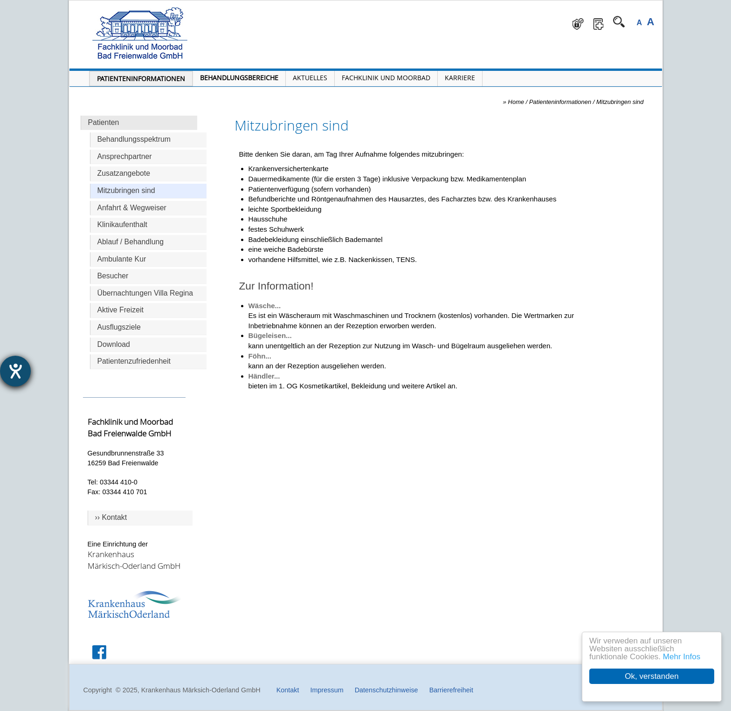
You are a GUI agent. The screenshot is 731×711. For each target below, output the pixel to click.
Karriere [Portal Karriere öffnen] (460, 77)
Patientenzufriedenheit (134, 361)
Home (516, 101)
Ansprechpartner (124, 156)
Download (113, 344)
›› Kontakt (111, 517)
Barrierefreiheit (451, 690)
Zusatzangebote (124, 173)
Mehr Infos (681, 656)
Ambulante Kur (121, 259)
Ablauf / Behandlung (130, 242)
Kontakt (287, 690)
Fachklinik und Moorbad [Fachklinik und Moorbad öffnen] (386, 77)
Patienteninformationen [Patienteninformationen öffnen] (141, 78)
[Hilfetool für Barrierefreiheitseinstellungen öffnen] (15, 371)
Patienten (103, 122)
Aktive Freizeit (120, 310)
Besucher (113, 276)
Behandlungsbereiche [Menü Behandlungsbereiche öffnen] (239, 77)
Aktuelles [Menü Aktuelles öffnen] (310, 77)
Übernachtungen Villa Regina (145, 293)
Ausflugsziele (119, 327)
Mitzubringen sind (126, 190)
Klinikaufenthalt (122, 224)
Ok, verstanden (651, 676)
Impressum (326, 690)
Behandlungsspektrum (134, 139)
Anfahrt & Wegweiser (131, 208)
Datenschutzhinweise (386, 690)
